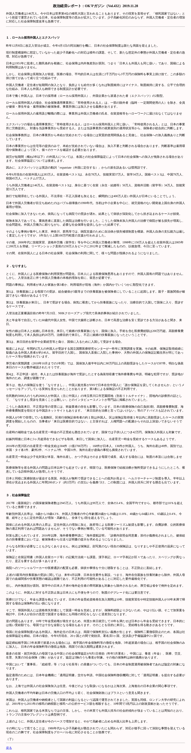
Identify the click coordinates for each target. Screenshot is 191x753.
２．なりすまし (16, 266)
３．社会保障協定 (18, 495)
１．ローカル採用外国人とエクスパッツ (33, 37)
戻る (9, 747)
